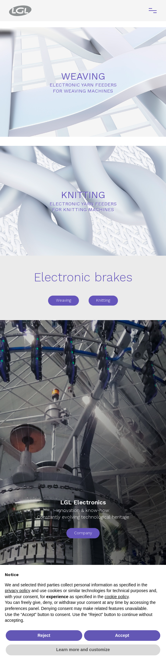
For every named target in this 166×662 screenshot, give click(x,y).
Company (83, 533)
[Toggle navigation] (152, 10)
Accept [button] (122, 635)
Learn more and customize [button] (83, 649)
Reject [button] (43, 635)
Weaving (63, 300)
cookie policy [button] (117, 596)
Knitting (103, 300)
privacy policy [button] (17, 590)
